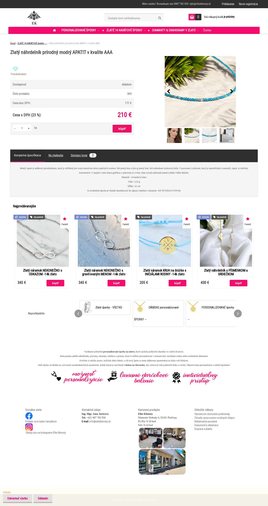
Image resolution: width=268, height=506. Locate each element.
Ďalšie (207, 30)
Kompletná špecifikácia (27, 155)
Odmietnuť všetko (18, 498)
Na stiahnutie (55, 155)
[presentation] (169, 92)
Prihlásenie (228, 4)
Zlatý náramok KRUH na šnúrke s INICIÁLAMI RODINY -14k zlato (164, 272)
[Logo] (34, 17)
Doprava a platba (203, 428)
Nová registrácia (248, 4)
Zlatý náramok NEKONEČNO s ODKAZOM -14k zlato (42, 272)
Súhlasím (44, 498)
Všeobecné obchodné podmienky (212, 414)
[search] (159, 18)
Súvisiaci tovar (83, 155)
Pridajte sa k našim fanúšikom (41, 421)
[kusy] (22, 128)
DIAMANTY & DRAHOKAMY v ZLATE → (175, 30)
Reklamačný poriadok (205, 421)
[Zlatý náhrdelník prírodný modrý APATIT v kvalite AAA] (200, 91)
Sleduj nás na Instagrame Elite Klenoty (45, 432)
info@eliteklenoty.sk (100, 421)
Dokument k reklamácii (206, 425)
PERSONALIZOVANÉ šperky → (80, 30)
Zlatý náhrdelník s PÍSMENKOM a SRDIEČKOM (226, 272)
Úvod (12, 43)
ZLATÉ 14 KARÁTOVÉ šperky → (126, 30)
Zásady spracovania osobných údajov (214, 417)
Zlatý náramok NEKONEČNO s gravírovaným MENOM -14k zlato (103, 272)
